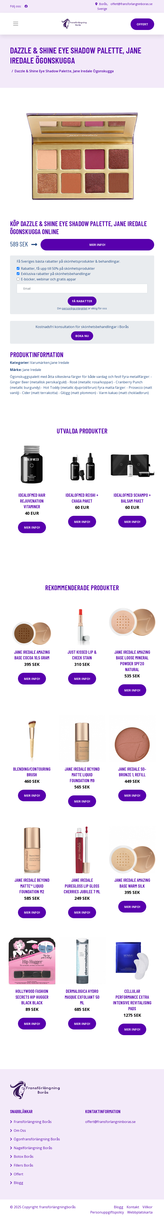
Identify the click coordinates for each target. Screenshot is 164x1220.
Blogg (18, 1182)
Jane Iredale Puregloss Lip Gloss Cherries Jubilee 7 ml (82, 885)
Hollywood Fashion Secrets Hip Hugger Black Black (31, 996)
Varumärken (40, 362)
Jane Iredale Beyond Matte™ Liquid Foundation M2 (32, 885)
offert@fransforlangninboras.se (131, 4)
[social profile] (26, 6)
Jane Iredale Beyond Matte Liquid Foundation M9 (82, 774)
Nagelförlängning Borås (33, 1147)
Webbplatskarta (140, 1212)
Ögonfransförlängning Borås (37, 1139)
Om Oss (20, 1130)
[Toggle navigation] (15, 24)
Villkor (147, 1206)
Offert (18, 1174)
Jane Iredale (60, 362)
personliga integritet (74, 308)
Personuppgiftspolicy (107, 1212)
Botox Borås (23, 1156)
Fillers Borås (23, 1165)
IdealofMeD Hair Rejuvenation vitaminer (31, 500)
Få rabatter (82, 301)
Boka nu (82, 336)
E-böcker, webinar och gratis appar (48, 279)
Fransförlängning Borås (33, 1121)
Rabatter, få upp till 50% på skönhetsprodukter (58, 268)
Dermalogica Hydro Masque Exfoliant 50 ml (82, 996)
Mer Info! (97, 244)
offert (142, 24)
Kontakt (133, 1206)
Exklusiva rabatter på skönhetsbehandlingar (56, 273)
